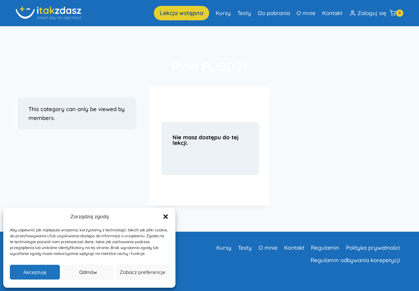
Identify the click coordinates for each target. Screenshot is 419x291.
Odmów (88, 272)
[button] (165, 216)
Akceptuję (34, 272)
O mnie (306, 13)
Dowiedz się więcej (188, 191)
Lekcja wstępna (181, 13)
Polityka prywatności (373, 247)
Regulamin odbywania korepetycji (355, 260)
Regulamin (325, 247)
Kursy (223, 13)
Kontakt (332, 13)
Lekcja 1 (177, 103)
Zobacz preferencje (142, 272)
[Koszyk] (396, 13)
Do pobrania (274, 13)
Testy (244, 13)
